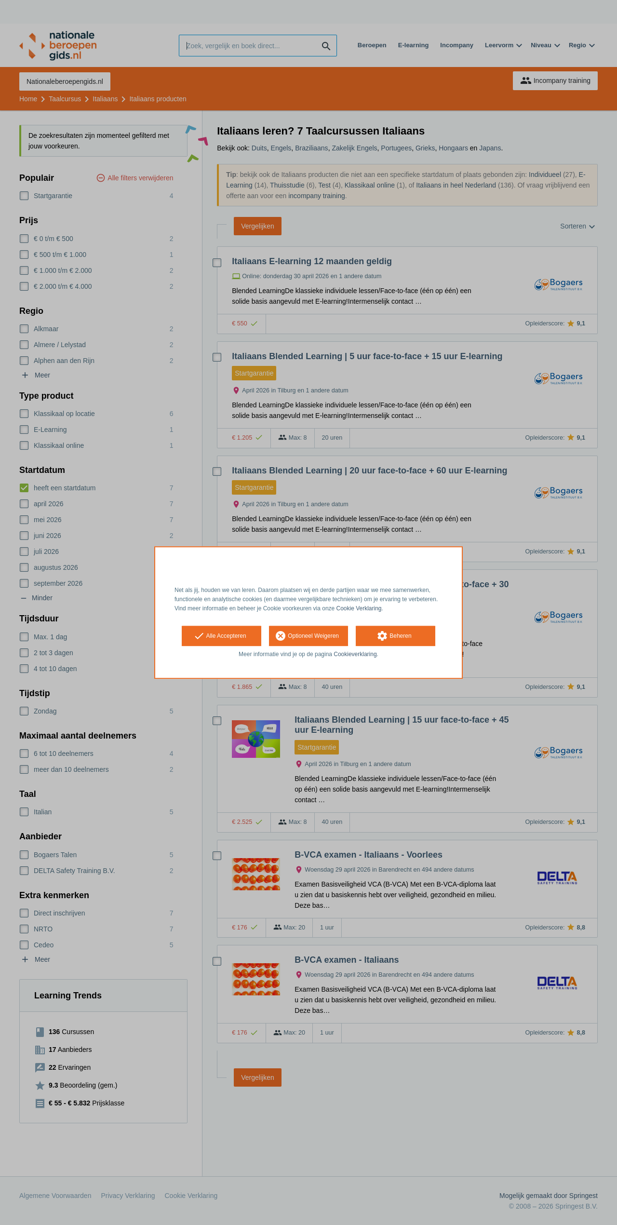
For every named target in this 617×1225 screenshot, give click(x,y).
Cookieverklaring (355, 654)
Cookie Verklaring (359, 608)
